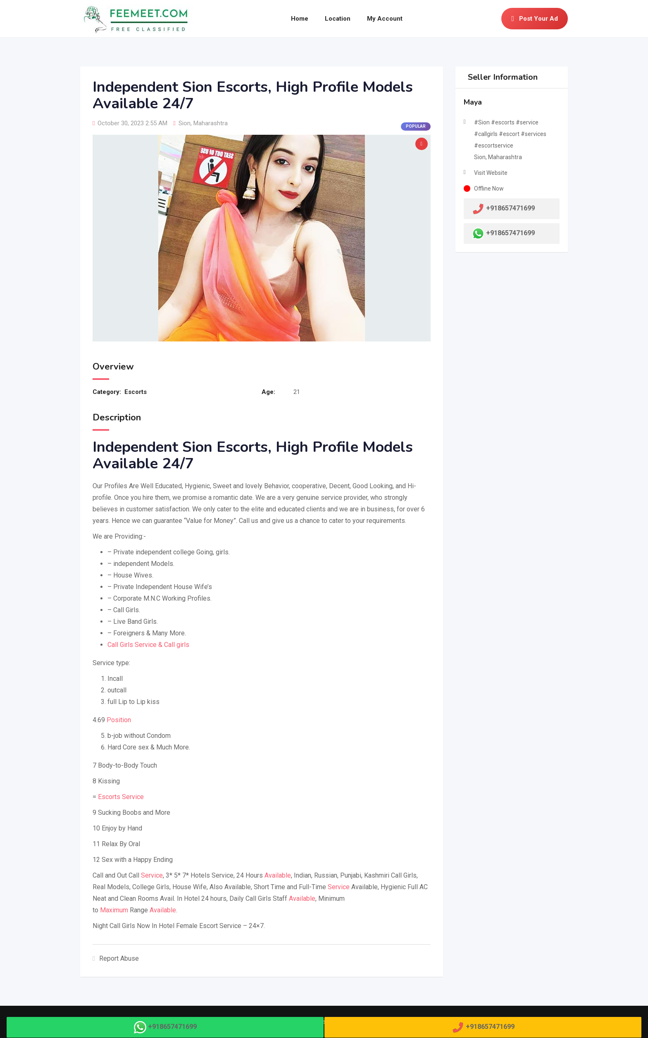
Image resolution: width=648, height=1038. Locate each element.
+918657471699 (510, 233)
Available (277, 875)
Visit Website (490, 172)
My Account (385, 18)
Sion (185, 123)
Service (152, 875)
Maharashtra (210, 123)
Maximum (114, 910)
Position (119, 720)
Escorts (135, 392)
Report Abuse (116, 958)
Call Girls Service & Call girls (148, 645)
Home (299, 18)
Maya (473, 102)
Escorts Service (121, 797)
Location (337, 18)
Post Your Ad (534, 18)
